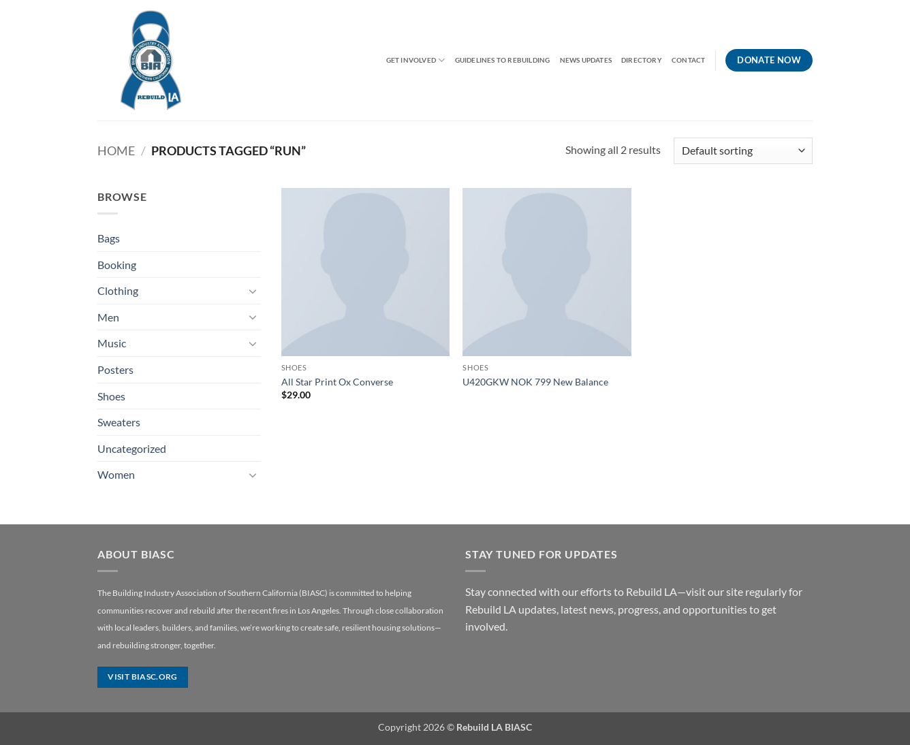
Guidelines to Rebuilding (502, 60)
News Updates (586, 60)
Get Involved (415, 60)
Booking (116, 264)
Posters (115, 369)
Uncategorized (131, 448)
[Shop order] (743, 151)
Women (116, 474)
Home (116, 150)
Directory (641, 60)
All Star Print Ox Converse (337, 381)
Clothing (117, 290)
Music (111, 342)
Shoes (111, 396)
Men (108, 317)
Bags (108, 238)
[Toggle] (253, 291)
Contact (688, 60)
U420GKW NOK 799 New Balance (535, 381)
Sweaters (118, 421)
